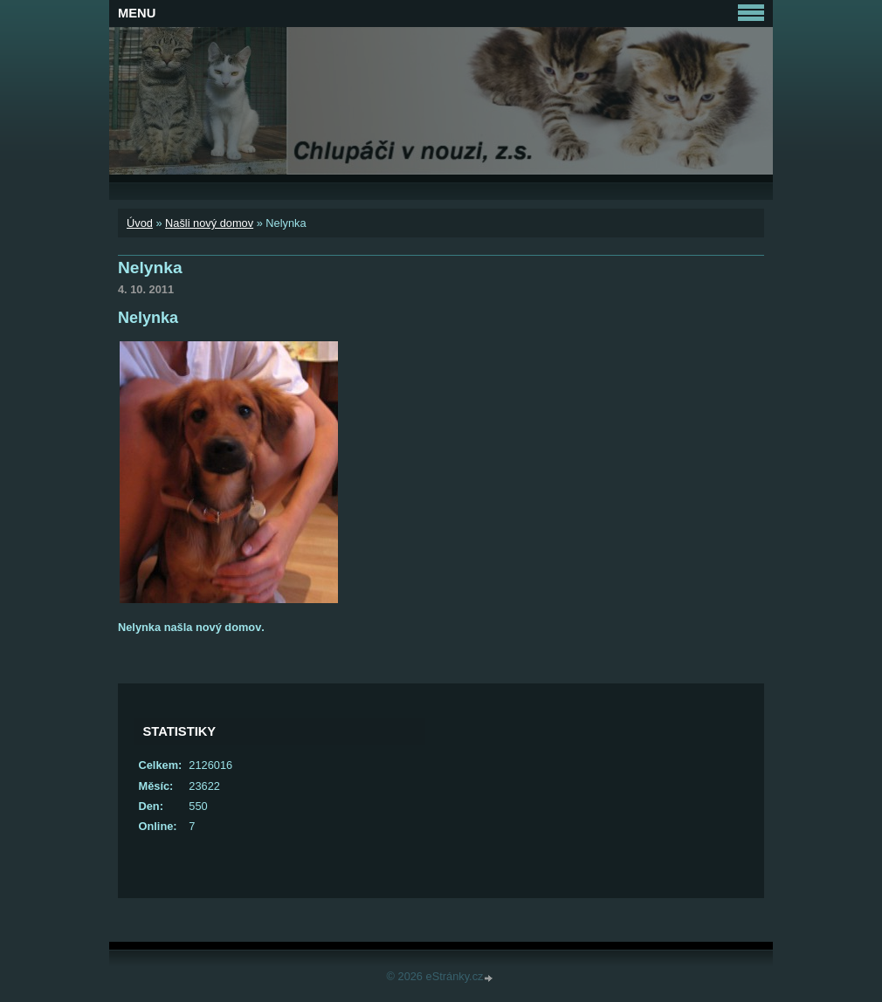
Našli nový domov (209, 223)
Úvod (140, 223)
